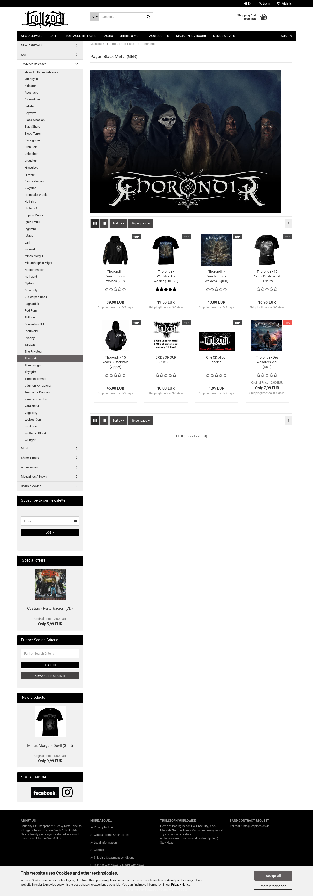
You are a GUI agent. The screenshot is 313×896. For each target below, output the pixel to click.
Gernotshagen (34, 181)
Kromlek (30, 249)
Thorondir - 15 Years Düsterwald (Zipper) (115, 362)
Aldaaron (30, 86)
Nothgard (31, 276)
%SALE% (286, 36)
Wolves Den (33, 419)
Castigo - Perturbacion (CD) (50, 608)
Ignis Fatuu (32, 222)
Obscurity (31, 290)
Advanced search (50, 675)
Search (50, 665)
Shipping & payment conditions (114, 857)
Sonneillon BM (34, 324)
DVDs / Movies (224, 36)
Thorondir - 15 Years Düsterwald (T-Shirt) (267, 276)
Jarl (27, 242)
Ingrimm (30, 229)
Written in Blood (35, 433)
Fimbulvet (31, 167)
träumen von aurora (38, 385)
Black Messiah (35, 120)
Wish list (284, 3)
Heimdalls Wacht (36, 195)
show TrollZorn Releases (41, 72)
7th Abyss (31, 79)
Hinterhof (31, 208)
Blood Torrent (33, 133)
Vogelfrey (31, 413)
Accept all (273, 876)
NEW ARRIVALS (31, 36)
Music (108, 36)
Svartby (30, 338)
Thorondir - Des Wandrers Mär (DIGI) (267, 362)
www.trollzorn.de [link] (179, 838)
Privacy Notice (180, 884)
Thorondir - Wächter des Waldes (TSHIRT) (166, 276)
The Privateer (33, 351)
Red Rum (31, 310)
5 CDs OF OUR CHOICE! (165, 359)
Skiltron (30, 317)
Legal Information (105, 842)
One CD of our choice (216, 359)
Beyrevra (30, 113)
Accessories (159, 36)
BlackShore (32, 126)
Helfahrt (30, 201)
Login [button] (264, 3)
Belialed (30, 106)
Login (50, 532)
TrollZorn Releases (80, 36)
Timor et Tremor (35, 378)
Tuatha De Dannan (37, 392)
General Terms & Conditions (111, 835)
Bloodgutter (32, 140)
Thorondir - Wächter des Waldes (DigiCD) (216, 276)
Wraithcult (31, 426)
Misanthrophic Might (38, 263)
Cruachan (31, 160)
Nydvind (30, 283)
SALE (53, 36)
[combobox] (118, 223)
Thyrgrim (30, 372)
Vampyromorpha (36, 399)
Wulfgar (30, 440)
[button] (248, 3)
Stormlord (31, 331)
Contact (99, 850)
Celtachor (31, 154)
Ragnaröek (32, 304)
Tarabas (30, 344)
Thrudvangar (33, 365)
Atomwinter (32, 99)
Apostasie (31, 92)
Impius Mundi (34, 215)
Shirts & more (131, 36)
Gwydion (30, 188)
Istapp (29, 235)
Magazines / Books (191, 36)
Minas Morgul (34, 256)
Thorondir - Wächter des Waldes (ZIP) (115, 276)
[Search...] (94, 16)
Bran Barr (31, 147)
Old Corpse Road (36, 297)
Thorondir (31, 358)
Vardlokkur (32, 406)
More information (273, 886)
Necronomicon (34, 269)
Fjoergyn (30, 174)
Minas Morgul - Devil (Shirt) (50, 745)
